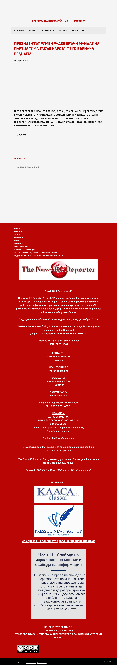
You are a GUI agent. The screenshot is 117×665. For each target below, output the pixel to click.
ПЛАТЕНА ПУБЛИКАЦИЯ (24, 250)
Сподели (22, 134)
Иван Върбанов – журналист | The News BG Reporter (37, 253)
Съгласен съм (41, 663)
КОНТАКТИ (48, 30)
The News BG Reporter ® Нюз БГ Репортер (58, 20)
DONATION (78, 30)
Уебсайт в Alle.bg (109, 661)
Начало (17, 229)
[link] (58, 12)
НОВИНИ (19, 30)
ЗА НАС (33, 30)
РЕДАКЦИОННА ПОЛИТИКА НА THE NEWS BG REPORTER (39, 256)
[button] (58, 87)
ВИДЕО (63, 30)
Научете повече (31, 663)
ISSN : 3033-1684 (21, 246)
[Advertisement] (58, 202)
